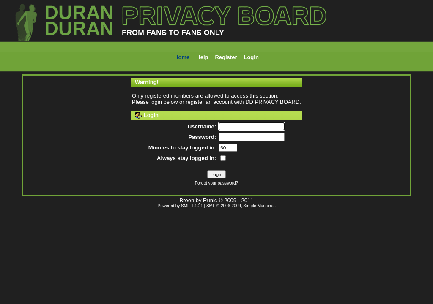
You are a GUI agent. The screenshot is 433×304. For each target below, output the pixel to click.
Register (226, 57)
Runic (210, 200)
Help (202, 57)
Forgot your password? (216, 183)
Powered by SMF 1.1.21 (180, 206)
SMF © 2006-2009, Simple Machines (241, 206)
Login (251, 57)
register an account (209, 102)
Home (181, 57)
